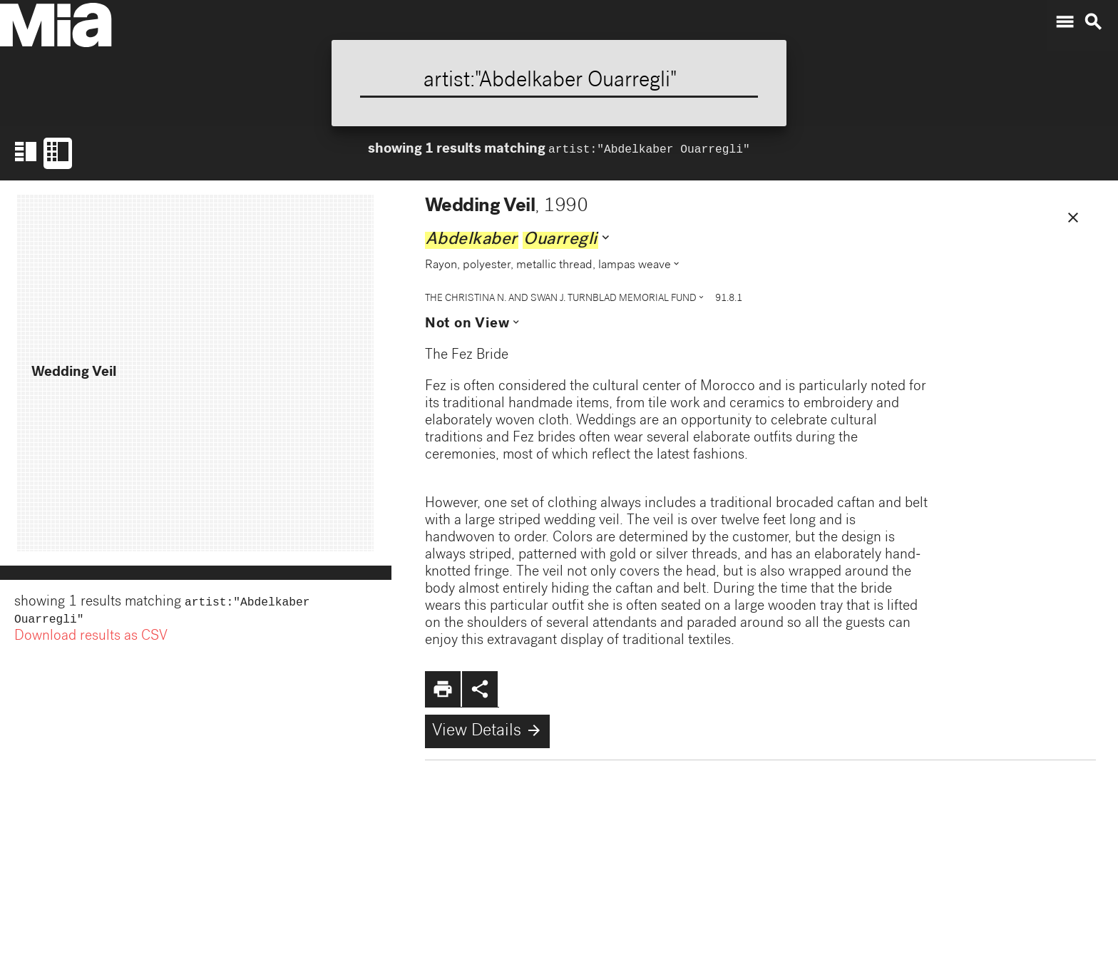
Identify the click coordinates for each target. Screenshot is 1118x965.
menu (1064, 22)
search (1093, 22)
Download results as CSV (91, 640)
